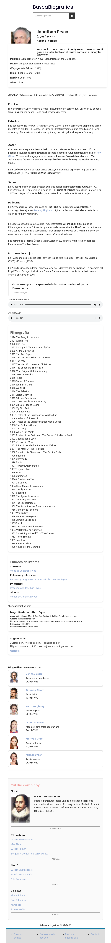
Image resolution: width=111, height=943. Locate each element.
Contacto (95, 934)
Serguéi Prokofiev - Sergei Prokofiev (29, 853)
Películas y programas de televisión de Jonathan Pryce (38, 579)
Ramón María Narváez (22, 874)
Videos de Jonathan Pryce (23, 596)
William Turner (18, 849)
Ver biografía (55, 829)
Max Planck (17, 844)
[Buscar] (72, 15)
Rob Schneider (18, 900)
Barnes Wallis (18, 909)
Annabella (16, 904)
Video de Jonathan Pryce (23, 570)
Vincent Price (18, 895)
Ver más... (56, 859)
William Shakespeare (22, 839)
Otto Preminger (19, 879)
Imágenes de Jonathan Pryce (25, 588)
